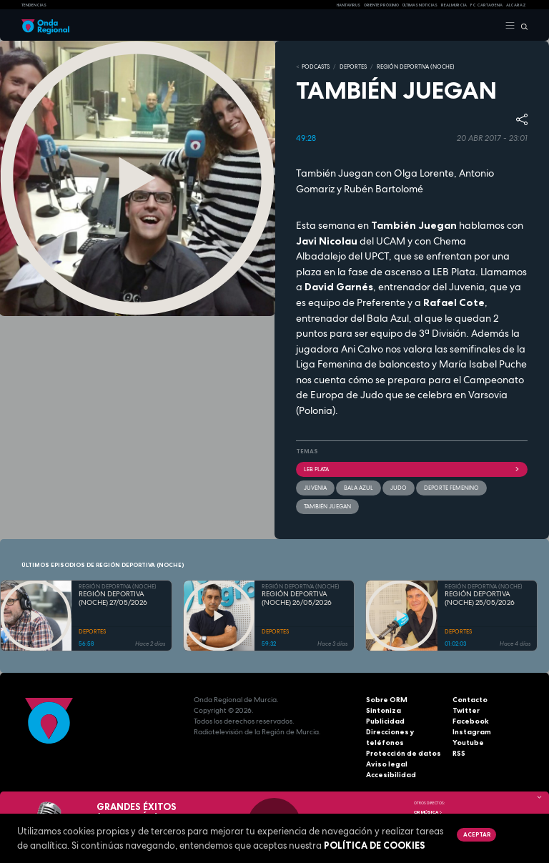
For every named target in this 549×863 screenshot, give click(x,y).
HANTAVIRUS (348, 5)
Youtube (468, 742)
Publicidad (385, 721)
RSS (458, 753)
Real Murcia (454, 5)
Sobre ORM (386, 699)
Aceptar (476, 834)
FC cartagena (486, 5)
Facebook (470, 721)
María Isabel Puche (483, 363)
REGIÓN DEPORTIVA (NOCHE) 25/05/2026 (480, 599)
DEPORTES (353, 66)
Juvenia (467, 286)
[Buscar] (521, 25)
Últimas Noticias (419, 5)
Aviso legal (386, 764)
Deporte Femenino (451, 487)
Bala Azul (388, 318)
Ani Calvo (362, 348)
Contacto (470, 699)
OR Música (428, 812)
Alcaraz (516, 5)
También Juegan (327, 506)
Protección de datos (403, 753)
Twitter (466, 710)
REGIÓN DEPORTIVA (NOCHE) (416, 66)
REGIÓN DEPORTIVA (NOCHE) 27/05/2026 (113, 599)
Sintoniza (383, 710)
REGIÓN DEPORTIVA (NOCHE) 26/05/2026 (297, 599)
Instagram (471, 731)
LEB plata (412, 469)
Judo (398, 487)
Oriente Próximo (381, 5)
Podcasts (316, 66)
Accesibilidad (391, 774)
